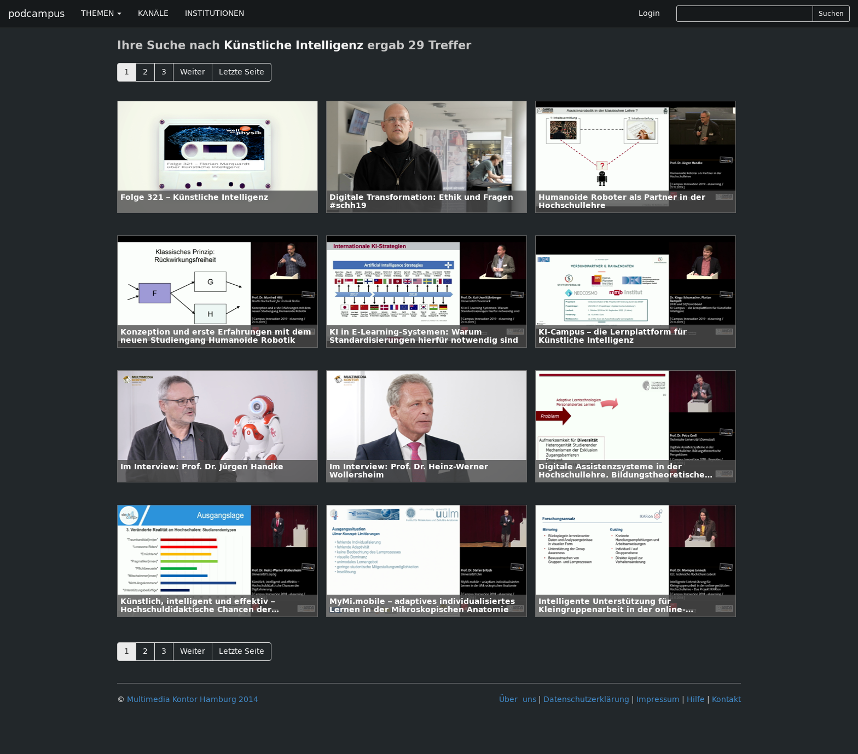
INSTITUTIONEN (214, 13)
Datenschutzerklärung (586, 699)
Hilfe (696, 699)
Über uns (517, 699)
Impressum (658, 699)
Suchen (831, 14)
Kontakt (726, 699)
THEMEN (101, 13)
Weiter (192, 72)
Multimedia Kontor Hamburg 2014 (192, 699)
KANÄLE (153, 13)
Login (649, 13)
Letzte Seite (241, 72)
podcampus (36, 14)
